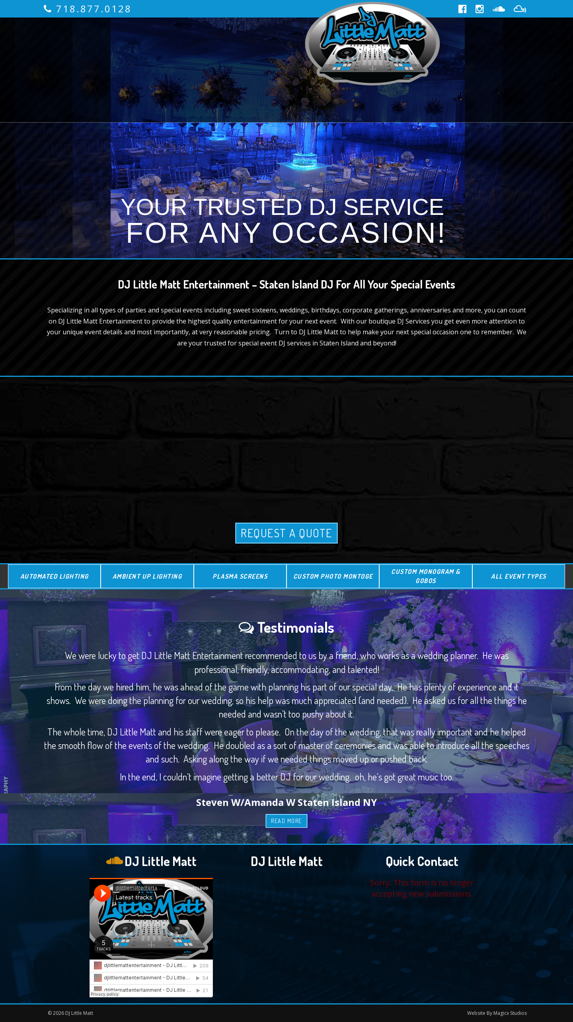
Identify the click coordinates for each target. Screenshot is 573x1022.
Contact (332, 96)
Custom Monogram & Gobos (425, 576)
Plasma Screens (239, 576)
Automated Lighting (54, 576)
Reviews (260, 43)
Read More (286, 820)
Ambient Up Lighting (147, 576)
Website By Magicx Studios (497, 1013)
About (142, 43)
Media (234, 96)
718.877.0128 (94, 8)
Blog (279, 96)
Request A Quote (286, 533)
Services (198, 43)
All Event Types (518, 576)
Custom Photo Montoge (333, 576)
